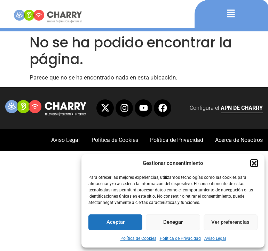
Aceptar (116, 222)
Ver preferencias (230, 222)
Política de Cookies (138, 238)
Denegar (173, 222)
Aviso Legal (215, 238)
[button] (254, 163)
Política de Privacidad (180, 238)
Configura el (226, 109)
